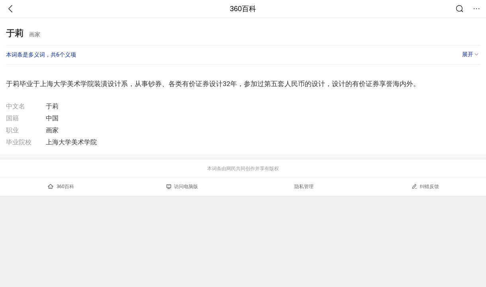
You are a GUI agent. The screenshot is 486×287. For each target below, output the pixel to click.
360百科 (243, 9)
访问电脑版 (182, 186)
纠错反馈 (425, 186)
